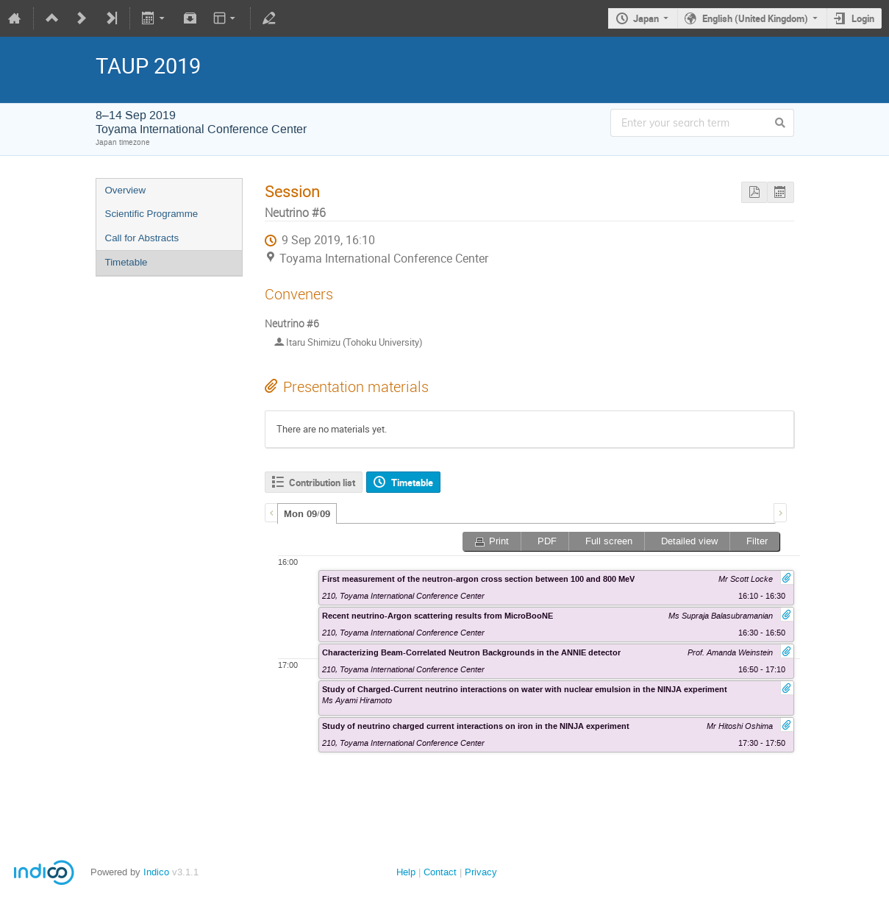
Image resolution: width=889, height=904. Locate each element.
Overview (125, 190)
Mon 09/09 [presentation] (307, 514)
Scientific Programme (152, 213)
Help (405, 872)
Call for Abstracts (142, 237)
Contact (440, 872)
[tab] (307, 513)
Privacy (481, 872)
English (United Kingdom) (755, 18)
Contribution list (322, 482)
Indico (156, 872)
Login (862, 18)
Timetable (126, 262)
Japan (646, 18)
